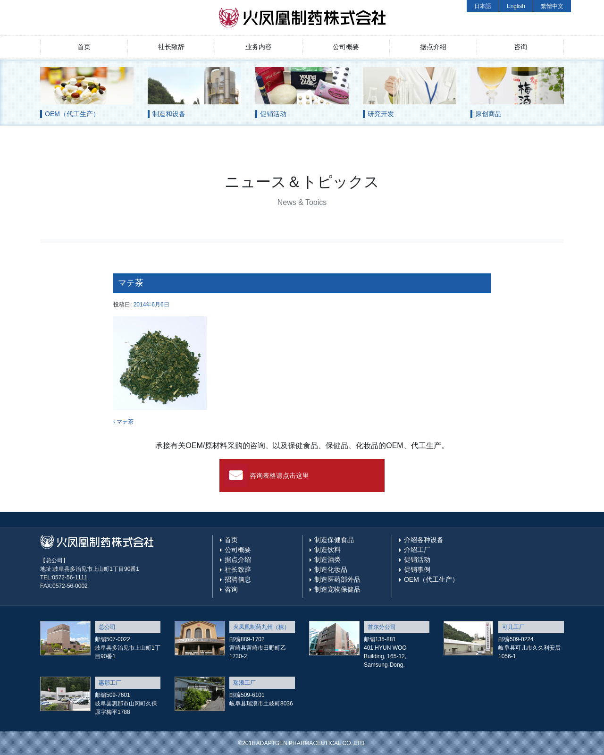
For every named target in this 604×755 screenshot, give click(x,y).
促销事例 (417, 569)
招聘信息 (238, 579)
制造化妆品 (330, 569)
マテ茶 (123, 421)
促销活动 (417, 559)
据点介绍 (433, 47)
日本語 (482, 6)
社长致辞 (171, 47)
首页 (84, 47)
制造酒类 (327, 559)
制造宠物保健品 (337, 589)
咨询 (520, 47)
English (516, 6)
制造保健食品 (334, 539)
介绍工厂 (417, 549)
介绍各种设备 (424, 539)
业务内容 (258, 47)
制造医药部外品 (337, 579)
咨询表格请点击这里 (279, 475)
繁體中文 (552, 6)
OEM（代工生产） (431, 579)
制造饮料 (327, 549)
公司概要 (346, 47)
